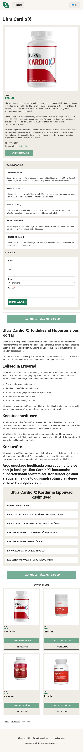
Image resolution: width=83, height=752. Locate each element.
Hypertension (22, 146)
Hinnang (11, 279)
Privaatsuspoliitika (40, 738)
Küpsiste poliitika (24, 738)
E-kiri (10, 270)
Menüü (18, 5)
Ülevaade (11, 288)
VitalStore (54, 743)
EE (75, 5)
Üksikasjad (21, 647)
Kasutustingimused (57, 738)
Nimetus (11, 260)
